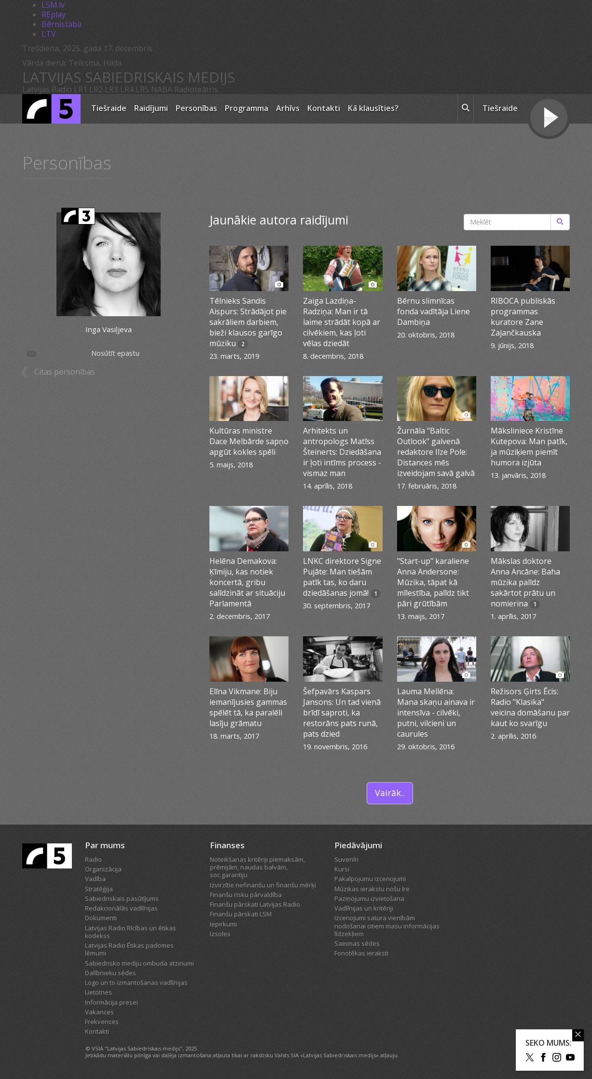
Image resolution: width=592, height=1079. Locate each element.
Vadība (95, 878)
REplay (53, 14)
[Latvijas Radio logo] (51, 109)
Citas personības (64, 372)
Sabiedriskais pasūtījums (122, 898)
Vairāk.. (390, 793)
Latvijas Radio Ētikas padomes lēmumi (129, 949)
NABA (161, 89)
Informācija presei (111, 1002)
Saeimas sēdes (357, 943)
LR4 (127, 89)
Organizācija (103, 869)
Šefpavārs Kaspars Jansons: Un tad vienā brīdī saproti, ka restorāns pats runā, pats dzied (342, 712)
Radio (93, 859)
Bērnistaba (61, 24)
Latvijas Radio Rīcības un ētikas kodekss (130, 932)
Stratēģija (99, 888)
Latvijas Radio (47, 89)
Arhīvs (288, 108)
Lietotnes (98, 992)
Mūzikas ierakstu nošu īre (372, 888)
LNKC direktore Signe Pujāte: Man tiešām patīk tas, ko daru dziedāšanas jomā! (342, 577)
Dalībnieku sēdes (110, 972)
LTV (48, 33)
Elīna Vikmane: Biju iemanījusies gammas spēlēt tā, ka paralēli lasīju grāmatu (248, 707)
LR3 (111, 89)
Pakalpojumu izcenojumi (370, 878)
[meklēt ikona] (465, 109)
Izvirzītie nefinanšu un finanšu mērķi (263, 885)
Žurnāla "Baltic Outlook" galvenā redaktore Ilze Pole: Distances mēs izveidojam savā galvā (436, 451)
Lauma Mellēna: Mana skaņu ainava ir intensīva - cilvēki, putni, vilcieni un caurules (436, 712)
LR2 (96, 89)
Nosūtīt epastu (82, 354)
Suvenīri (346, 859)
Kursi (341, 869)
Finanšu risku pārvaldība (246, 894)
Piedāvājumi (358, 845)
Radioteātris (196, 89)
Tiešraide (108, 108)
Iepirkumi (223, 924)
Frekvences (102, 1021)
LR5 (142, 89)
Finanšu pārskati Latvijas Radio (255, 904)
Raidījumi (151, 108)
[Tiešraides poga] (549, 118)
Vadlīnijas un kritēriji (363, 908)
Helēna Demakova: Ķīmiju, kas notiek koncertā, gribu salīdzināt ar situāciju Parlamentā (247, 582)
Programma (246, 108)
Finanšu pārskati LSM (241, 914)
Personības (196, 108)
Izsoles (220, 933)
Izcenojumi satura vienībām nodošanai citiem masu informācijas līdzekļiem (387, 925)
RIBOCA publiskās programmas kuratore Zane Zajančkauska (523, 316)
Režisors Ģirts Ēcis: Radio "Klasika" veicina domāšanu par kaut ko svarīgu (530, 707)
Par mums (105, 845)
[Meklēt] (560, 222)
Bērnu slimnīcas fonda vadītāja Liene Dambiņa (433, 311)
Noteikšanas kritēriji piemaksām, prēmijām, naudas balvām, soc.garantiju (257, 867)
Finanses (227, 845)
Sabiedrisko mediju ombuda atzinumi (139, 963)
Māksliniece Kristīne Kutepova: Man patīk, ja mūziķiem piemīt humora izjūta (529, 446)
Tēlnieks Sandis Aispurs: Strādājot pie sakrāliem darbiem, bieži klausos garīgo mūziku (248, 322)
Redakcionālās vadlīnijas (121, 908)
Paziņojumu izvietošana (369, 898)
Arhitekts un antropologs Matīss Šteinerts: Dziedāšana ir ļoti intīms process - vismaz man (342, 451)
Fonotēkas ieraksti (361, 953)
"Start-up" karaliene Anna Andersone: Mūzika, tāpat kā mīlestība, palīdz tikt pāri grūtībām (433, 582)
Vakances (99, 1012)
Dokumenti (101, 917)
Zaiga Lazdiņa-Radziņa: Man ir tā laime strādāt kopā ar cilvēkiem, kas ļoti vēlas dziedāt (341, 322)
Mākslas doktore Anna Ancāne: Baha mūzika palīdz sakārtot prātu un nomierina (525, 582)
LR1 (80, 89)
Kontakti (323, 108)
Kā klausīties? (373, 108)
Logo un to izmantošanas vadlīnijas (136, 982)
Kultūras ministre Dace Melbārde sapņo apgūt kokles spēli (249, 441)
